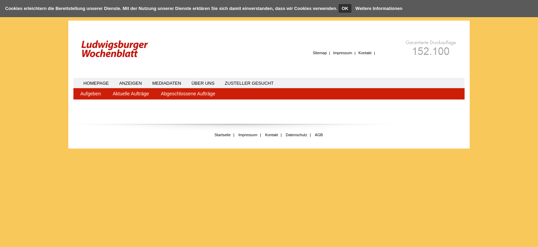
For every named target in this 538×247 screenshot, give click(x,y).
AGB (319, 135)
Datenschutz (296, 135)
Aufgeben (90, 93)
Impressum (342, 53)
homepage (96, 83)
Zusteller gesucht (249, 83)
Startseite (222, 135)
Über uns (202, 83)
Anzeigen (130, 83)
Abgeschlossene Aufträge (188, 93)
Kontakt (365, 53)
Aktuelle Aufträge (131, 93)
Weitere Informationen (378, 8)
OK (345, 8)
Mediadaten (166, 83)
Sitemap (320, 53)
